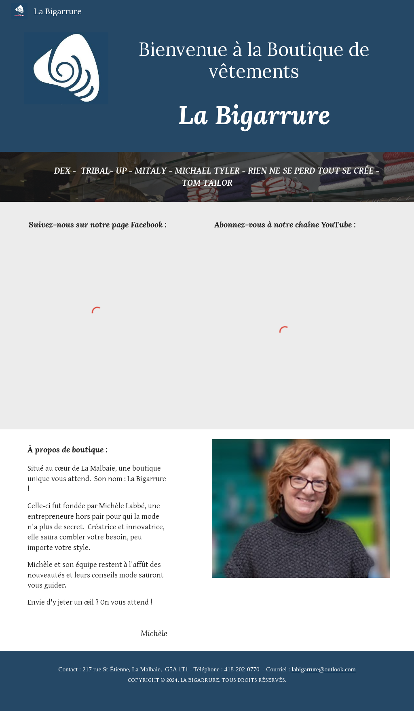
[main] (254, 60)
